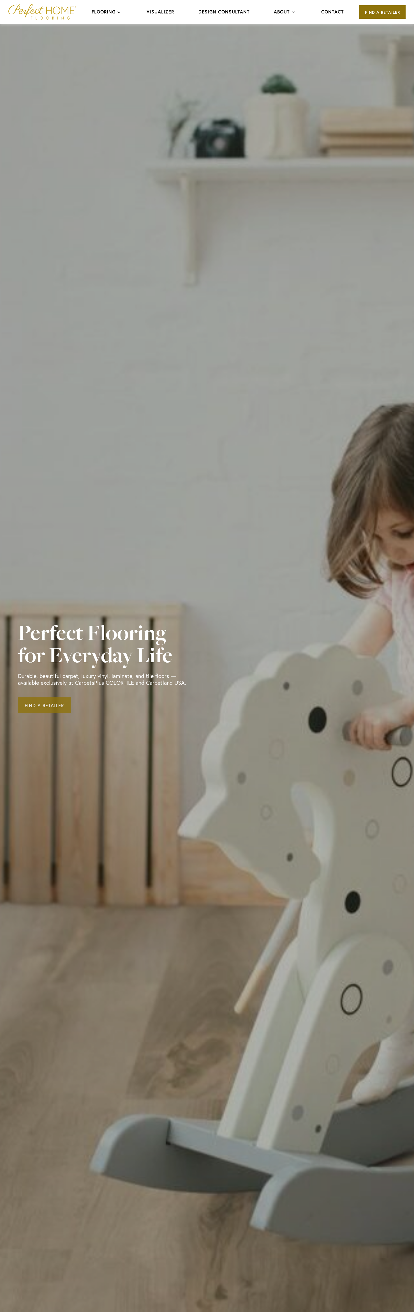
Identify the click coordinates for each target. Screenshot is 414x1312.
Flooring (103, 12)
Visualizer (160, 12)
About (282, 12)
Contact (332, 12)
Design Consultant (224, 12)
